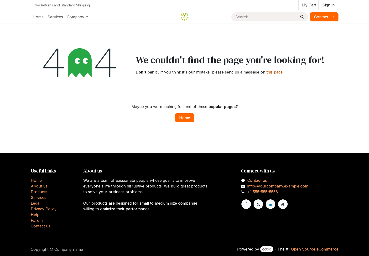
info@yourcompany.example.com (277, 186)
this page (274, 72)
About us (39, 186)
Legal (35, 203)
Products (39, 191)
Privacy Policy (44, 209)
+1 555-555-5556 (262, 191)
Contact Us (324, 17)
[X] (258, 204)
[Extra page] (283, 204)
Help (35, 214)
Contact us (40, 226)
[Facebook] (246, 204)
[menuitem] (38, 17)
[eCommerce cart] (308, 5)
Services (38, 197)
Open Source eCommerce (314, 249)
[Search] (302, 16)
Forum (37, 220)
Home (184, 117)
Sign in (328, 5)
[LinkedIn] (270, 204)
